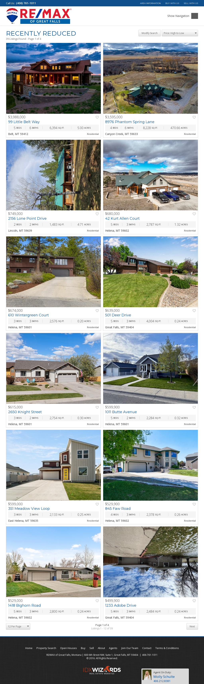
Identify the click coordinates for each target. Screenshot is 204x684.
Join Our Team (129, 648)
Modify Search (150, 33)
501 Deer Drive (118, 315)
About (101, 648)
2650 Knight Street (25, 412)
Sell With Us (191, 3)
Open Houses (68, 648)
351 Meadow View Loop (29, 508)
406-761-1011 (150, 655)
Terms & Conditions (167, 648)
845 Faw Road (118, 508)
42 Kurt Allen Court (122, 218)
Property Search (46, 648)
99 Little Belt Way (24, 122)
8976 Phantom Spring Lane (129, 122)
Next (192, 626)
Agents (113, 648)
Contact (146, 648)
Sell (91, 648)
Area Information (150, 3)
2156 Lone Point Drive (27, 218)
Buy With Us (172, 3)
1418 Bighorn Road (24, 605)
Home (28, 648)
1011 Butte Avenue (121, 412)
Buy (83, 648)
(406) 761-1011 (26, 3)
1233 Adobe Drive (120, 605)
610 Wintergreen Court (28, 315)
